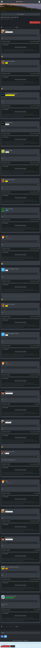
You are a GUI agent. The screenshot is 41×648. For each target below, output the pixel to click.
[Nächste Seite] (17, 27)
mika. (3, 19)
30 (15, 27)
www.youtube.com (34, 41)
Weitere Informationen (5, 646)
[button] (2, 2)
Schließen (12, 646)
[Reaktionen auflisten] (2, 56)
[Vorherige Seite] (2, 27)
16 (11, 27)
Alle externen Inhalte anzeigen (20, 47)
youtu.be (36, 404)
